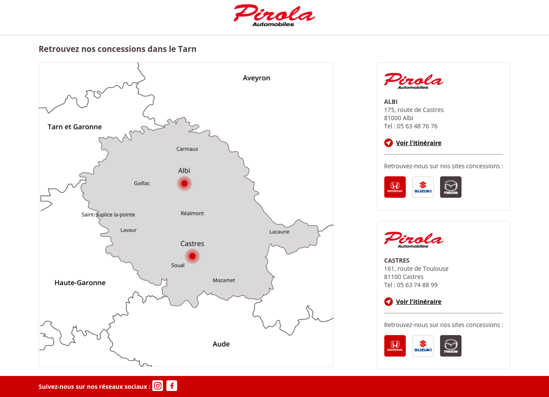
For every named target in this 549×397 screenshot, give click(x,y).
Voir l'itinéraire (413, 142)
